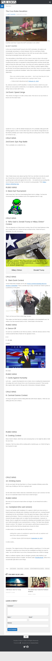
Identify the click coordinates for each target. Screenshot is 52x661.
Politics (8, 6)
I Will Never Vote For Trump (13, 589)
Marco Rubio (20, 568)
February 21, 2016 (33, 81)
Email (31, 617)
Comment (10, 606)
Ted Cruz (47, 568)
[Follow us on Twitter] (24, 647)
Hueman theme (34, 643)
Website (9, 623)
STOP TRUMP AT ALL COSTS (37, 568)
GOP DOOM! (13, 568)
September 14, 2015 (37, 538)
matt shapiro (11, 14)
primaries (27, 568)
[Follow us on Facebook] (27, 647)
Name (9, 617)
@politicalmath (39, 557)
